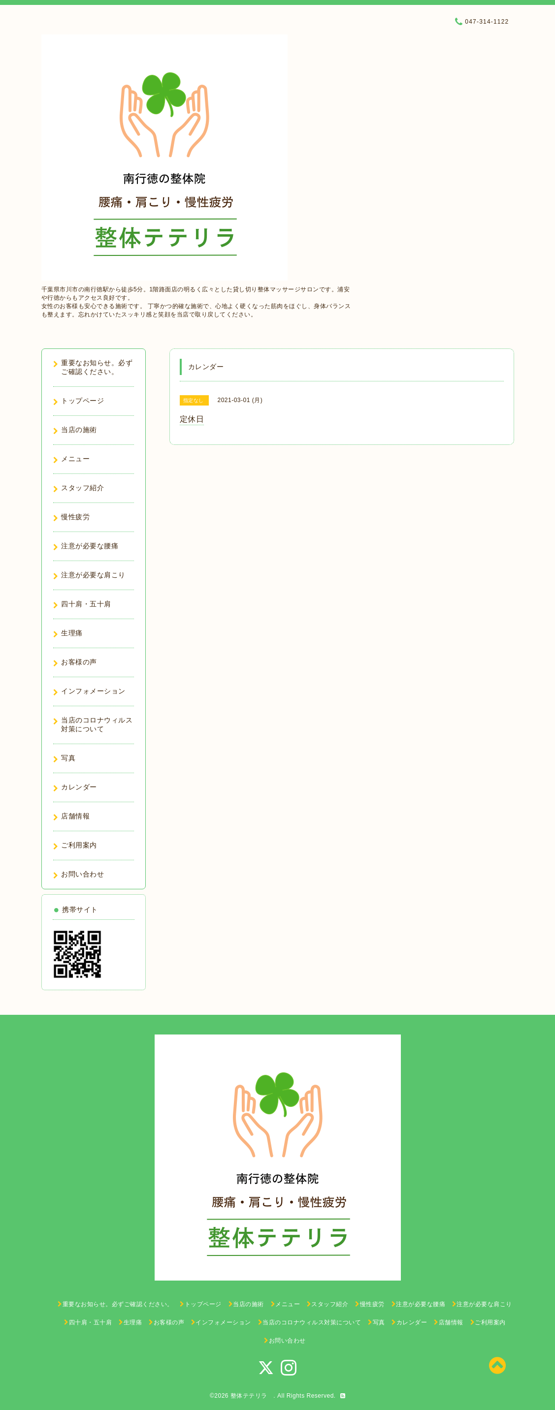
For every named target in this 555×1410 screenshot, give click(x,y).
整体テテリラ (252, 1395)
